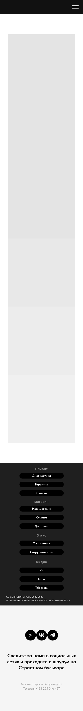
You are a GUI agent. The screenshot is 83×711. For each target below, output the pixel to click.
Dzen (41, 579)
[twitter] (30, 635)
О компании (41, 543)
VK (42, 570)
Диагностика (41, 475)
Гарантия (41, 484)
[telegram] (52, 635)
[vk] (41, 635)
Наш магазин (41, 508)
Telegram (41, 587)
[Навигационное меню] (75, 7)
